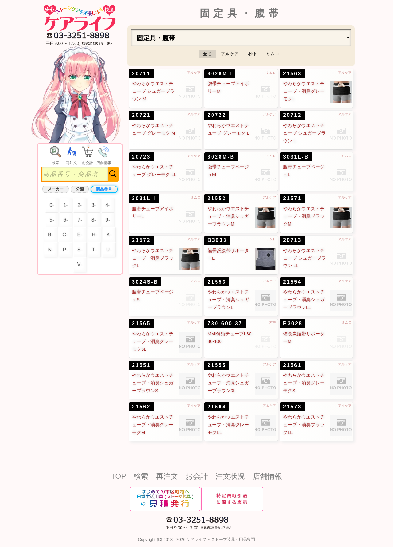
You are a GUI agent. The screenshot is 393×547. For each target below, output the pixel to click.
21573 (292, 406)
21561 (292, 365)
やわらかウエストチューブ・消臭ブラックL (152, 258)
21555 (217, 365)
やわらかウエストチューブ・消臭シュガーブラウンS (152, 383)
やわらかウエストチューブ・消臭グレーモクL (304, 91)
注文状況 (230, 476)
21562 (141, 406)
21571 (292, 198)
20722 (217, 115)
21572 (141, 240)
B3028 (292, 323)
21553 (217, 282)
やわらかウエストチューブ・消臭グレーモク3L (152, 341)
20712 (292, 115)
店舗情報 (267, 476)
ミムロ (272, 54)
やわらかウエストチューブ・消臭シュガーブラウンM (228, 216)
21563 (292, 73)
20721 (141, 115)
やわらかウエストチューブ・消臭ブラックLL (304, 425)
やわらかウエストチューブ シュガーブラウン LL (304, 258)
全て (207, 54)
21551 (141, 365)
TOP (118, 476)
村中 (252, 54)
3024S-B (145, 282)
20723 (141, 156)
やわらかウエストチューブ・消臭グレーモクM (152, 425)
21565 (141, 323)
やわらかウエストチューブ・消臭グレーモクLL (228, 425)
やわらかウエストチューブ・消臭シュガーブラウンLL (304, 299)
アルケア (230, 54)
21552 (217, 198)
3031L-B (296, 156)
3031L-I (144, 198)
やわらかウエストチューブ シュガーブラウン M (153, 91)
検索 (141, 476)
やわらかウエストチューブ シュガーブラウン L (304, 133)
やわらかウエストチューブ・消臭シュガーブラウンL (228, 299)
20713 (292, 240)
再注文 (167, 476)
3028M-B (221, 156)
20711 (141, 73)
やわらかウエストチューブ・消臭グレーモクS (304, 383)
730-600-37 (225, 323)
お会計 (196, 476)
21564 (217, 406)
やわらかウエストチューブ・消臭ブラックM (304, 216)
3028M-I (220, 73)
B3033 (217, 240)
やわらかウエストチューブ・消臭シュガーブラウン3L (228, 383)
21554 (292, 282)
